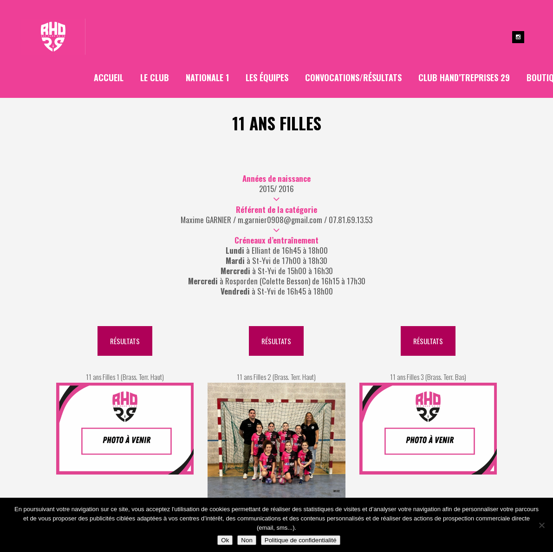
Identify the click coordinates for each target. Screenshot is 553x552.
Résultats (125, 341)
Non (246, 540)
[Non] (541, 525)
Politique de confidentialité (301, 540)
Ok (225, 540)
